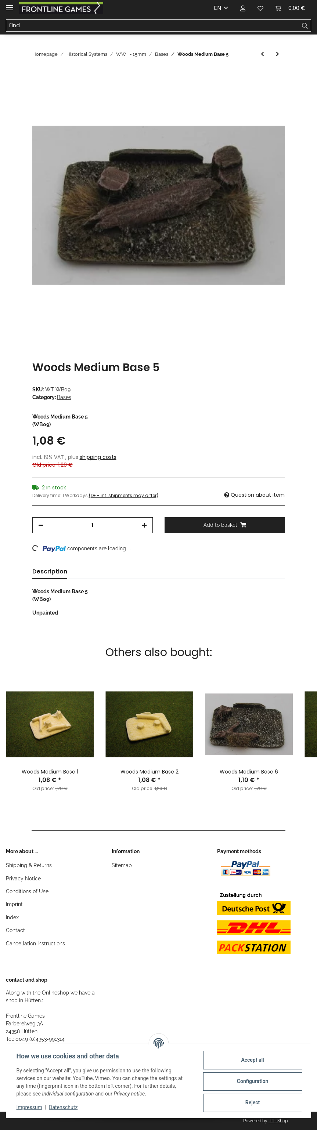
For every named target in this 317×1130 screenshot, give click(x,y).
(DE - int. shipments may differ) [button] (123, 495)
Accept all (250, 1060)
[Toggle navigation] (9, 4)
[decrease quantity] (41, 525)
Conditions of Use (27, 891)
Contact (15, 930)
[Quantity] (92, 525)
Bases (64, 397)
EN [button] (217, 8)
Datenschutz (65, 1107)
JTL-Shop (278, 1120)
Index (12, 917)
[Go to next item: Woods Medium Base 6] (277, 54)
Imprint (14, 904)
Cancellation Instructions (35, 943)
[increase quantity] (144, 525)
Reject (251, 1102)
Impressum (31, 1107)
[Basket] (290, 8)
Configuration (250, 1081)
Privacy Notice (23, 878)
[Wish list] (260, 8)
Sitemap (122, 865)
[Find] (152, 25)
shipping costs (98, 457)
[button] (243, 8)
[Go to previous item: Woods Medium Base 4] (262, 54)
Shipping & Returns (29, 865)
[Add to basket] (38, 75)
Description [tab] (49, 571)
